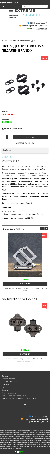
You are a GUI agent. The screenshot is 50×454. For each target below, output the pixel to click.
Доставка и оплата (9, 382)
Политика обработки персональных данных (19, 399)
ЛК (3, 387)
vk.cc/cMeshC (41, 26)
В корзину (31, 137)
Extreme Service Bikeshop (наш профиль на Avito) (24, 173)
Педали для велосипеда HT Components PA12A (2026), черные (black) (25, 289)
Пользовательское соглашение (14, 396)
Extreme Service (17, 448)
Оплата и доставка (25, 143)
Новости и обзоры (9, 379)
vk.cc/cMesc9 (41, 29)
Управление (9, 41)
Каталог (5, 376)
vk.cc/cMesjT (41, 23)
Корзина (5, 390)
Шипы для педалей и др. (24, 41)
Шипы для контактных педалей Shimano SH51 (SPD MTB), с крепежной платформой (25, 360)
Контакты (5, 385)
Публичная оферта (9, 393)
